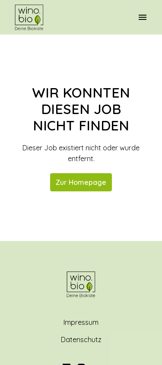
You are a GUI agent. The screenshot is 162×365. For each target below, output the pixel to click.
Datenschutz (81, 339)
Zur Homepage (81, 182)
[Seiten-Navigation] (142, 17)
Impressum (81, 322)
